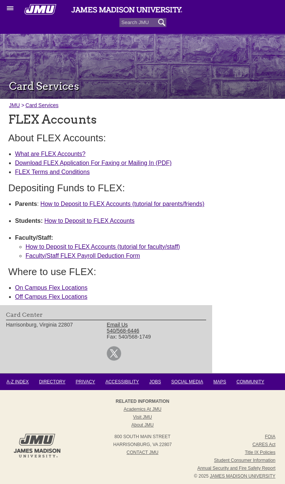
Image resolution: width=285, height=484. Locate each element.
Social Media (187, 381)
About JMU (142, 425)
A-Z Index (17, 381)
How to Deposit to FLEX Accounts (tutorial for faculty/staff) (103, 247)
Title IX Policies (260, 452)
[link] (114, 359)
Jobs (155, 381)
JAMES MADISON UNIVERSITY (243, 476)
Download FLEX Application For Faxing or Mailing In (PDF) (93, 163)
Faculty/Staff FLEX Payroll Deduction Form (83, 256)
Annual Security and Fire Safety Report (236, 468)
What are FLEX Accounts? (50, 154)
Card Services (42, 105)
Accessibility (122, 381)
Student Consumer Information (244, 460)
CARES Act (263, 444)
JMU (14, 105)
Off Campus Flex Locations (51, 296)
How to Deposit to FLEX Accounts (89, 221)
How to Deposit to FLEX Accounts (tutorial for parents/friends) (123, 204)
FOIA (270, 436)
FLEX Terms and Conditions (52, 172)
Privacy (85, 381)
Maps (219, 381)
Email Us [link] (117, 325)
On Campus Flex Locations (51, 287)
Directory (52, 381)
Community (250, 381)
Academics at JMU (142, 409)
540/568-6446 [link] (123, 331)
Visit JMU (142, 417)
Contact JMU (142, 452)
